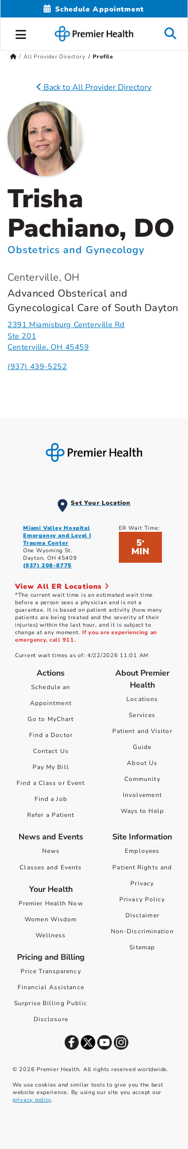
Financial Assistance (51, 987)
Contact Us (51, 751)
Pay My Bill (51, 767)
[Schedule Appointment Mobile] (94, 9)
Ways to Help (142, 811)
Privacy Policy (142, 899)
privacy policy (32, 1100)
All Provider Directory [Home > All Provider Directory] (55, 56)
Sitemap (142, 947)
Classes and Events (51, 867)
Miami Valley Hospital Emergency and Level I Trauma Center (57, 535)
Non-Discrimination (142, 931)
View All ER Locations (62, 586)
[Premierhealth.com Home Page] (13, 56)
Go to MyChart (51, 719)
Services (142, 715)
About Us (142, 763)
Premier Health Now (51, 903)
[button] (21, 32)
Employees (142, 851)
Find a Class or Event (51, 783)
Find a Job (51, 799)
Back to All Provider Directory (94, 87)
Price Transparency (51, 971)
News (51, 851)
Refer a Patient (51, 815)
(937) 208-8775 (47, 565)
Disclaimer (142, 915)
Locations (142, 699)
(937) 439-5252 (37, 367)
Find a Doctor (51, 735)
